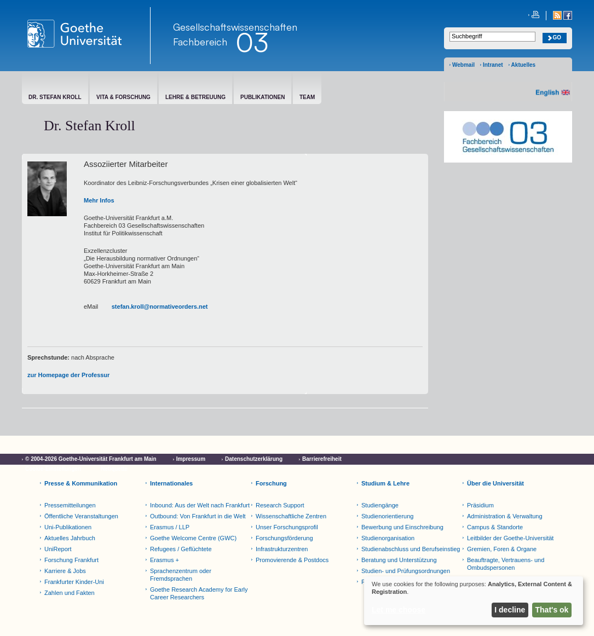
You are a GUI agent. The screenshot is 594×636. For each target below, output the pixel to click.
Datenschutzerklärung (253, 459)
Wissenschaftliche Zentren (291, 516)
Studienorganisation (387, 538)
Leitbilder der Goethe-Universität (510, 538)
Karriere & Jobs (65, 571)
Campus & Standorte (495, 527)
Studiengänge (380, 505)
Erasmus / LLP (169, 527)
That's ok (552, 609)
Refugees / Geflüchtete (181, 549)
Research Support (280, 505)
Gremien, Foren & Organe (502, 549)
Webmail (463, 65)
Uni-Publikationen (67, 527)
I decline (509, 609)
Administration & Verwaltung (505, 516)
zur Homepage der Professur (68, 375)
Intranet (493, 65)
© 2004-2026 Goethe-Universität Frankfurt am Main (91, 459)
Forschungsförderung (284, 538)
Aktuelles (523, 65)
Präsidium (480, 505)
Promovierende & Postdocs (292, 560)
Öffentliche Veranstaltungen (81, 516)
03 (251, 42)
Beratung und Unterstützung (399, 560)
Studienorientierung (387, 516)
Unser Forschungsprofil (287, 527)
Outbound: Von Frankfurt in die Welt (198, 516)
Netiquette (114, 469)
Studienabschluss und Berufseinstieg (410, 549)
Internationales (171, 483)
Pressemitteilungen (70, 505)
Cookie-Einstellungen (53, 469)
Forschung (271, 483)
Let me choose (398, 610)
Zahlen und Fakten (69, 592)
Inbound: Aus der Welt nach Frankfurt (200, 505)
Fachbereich (200, 42)
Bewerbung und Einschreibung (402, 527)
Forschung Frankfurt (71, 560)
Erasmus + (164, 560)
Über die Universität (495, 483)
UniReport (58, 549)
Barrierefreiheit (322, 459)
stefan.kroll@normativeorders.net (160, 306)
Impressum (190, 459)
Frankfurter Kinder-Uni (74, 582)
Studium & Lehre (385, 483)
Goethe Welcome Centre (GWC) (193, 538)
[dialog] (473, 600)
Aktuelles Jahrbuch (69, 538)
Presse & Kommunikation (80, 483)
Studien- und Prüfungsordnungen (405, 571)
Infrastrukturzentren (282, 549)
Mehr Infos (99, 200)
